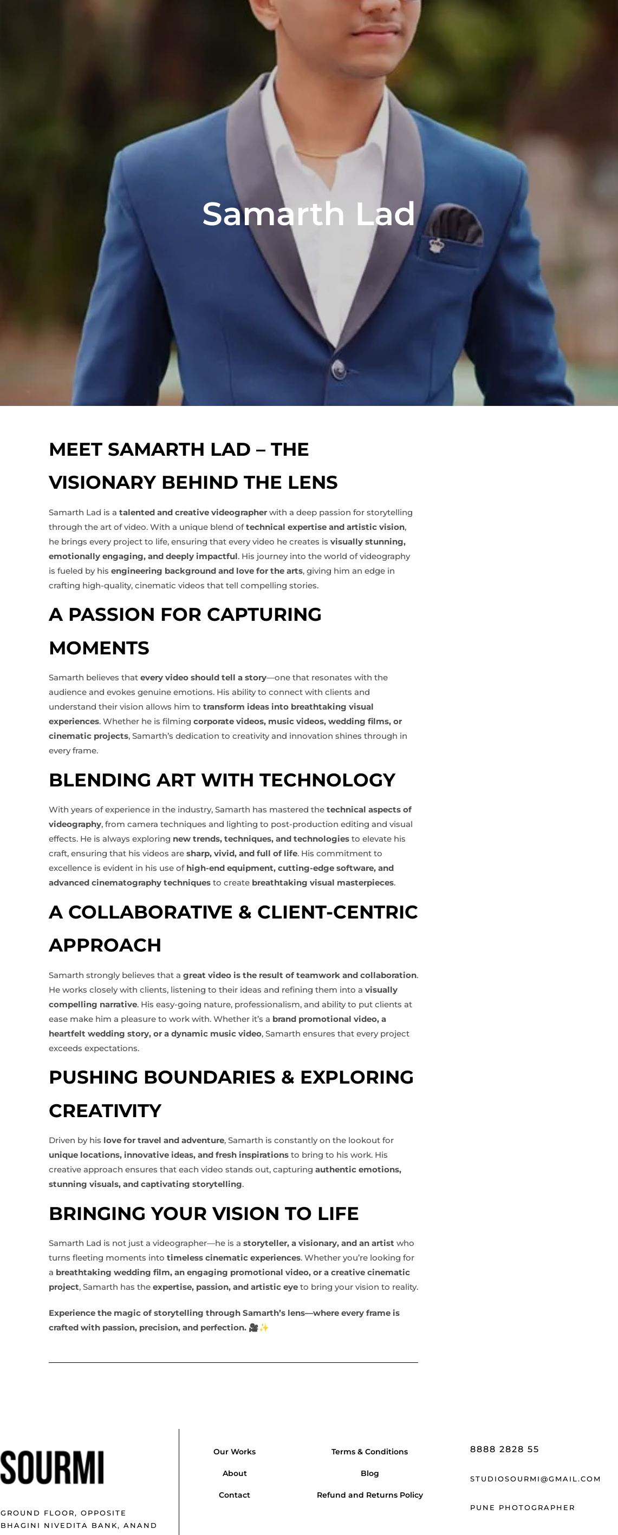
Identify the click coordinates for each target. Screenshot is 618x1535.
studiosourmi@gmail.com (535, 1478)
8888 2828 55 (504, 1449)
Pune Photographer (522, 1507)
